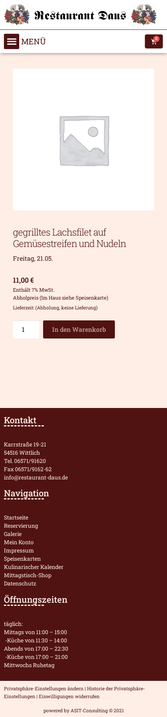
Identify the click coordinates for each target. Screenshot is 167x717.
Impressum (19, 550)
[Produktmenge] (26, 329)
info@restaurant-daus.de (36, 477)
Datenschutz (20, 583)
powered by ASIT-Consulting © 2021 (84, 710)
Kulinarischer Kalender (34, 567)
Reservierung (21, 525)
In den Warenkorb (79, 329)
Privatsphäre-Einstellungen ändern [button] (44, 688)
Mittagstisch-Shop (27, 575)
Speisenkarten (22, 558)
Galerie (13, 534)
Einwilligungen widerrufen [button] (69, 696)
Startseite (16, 517)
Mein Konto (19, 542)
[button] (11, 41)
